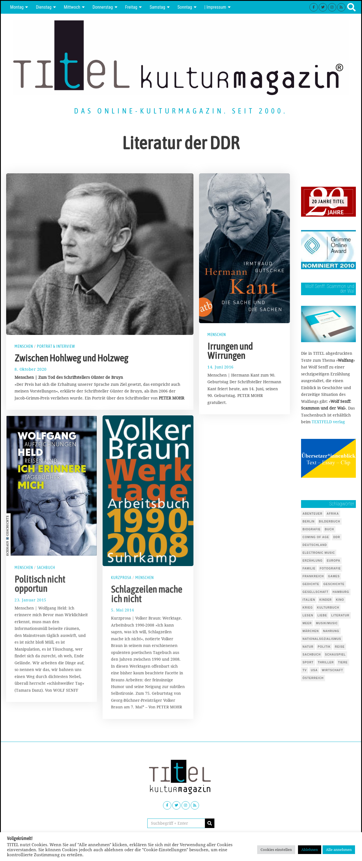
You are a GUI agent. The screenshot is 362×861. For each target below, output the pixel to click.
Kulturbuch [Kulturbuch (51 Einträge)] (328, 607)
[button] (209, 823)
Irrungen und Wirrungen (230, 351)
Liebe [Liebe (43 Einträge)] (322, 615)
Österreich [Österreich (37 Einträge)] (313, 678)
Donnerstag (103, 7)
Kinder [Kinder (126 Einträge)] (325, 599)
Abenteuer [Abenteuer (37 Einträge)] (312, 513)
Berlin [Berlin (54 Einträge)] (308, 521)
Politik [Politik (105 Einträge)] (324, 646)
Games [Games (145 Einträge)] (334, 576)
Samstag (157, 7)
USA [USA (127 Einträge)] (314, 670)
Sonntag (185, 7)
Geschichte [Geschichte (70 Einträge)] (334, 584)
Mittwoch (72, 7)
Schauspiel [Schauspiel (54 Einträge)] (335, 654)
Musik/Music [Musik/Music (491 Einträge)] (327, 623)
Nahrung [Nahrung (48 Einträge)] (331, 631)
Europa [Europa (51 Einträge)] (333, 560)
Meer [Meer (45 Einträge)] (307, 623)
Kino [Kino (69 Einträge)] (340, 599)
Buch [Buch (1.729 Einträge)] (329, 529)
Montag (16, 7)
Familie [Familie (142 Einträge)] (308, 568)
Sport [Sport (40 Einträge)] (307, 662)
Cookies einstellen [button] (276, 849)
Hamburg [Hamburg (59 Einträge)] (341, 591)
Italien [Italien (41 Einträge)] (308, 599)
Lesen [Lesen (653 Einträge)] (307, 615)
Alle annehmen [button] (339, 849)
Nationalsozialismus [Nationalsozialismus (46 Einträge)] (321, 638)
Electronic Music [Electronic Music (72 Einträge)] (318, 552)
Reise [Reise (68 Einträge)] (340, 646)
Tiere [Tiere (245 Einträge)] (342, 662)
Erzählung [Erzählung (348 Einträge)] (312, 560)
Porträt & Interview (56, 346)
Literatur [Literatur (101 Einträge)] (340, 615)
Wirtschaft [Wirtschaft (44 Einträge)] (332, 670)
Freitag (131, 7)
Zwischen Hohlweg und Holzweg (71, 358)
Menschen (24, 346)
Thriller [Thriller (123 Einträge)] (326, 662)
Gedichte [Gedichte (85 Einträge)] (310, 584)
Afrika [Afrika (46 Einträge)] (333, 513)
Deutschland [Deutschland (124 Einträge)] (314, 545)
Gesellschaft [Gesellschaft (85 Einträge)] (315, 591)
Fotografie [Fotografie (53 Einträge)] (330, 568)
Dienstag (43, 7)
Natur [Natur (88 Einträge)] (307, 646)
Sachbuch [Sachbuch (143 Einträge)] (311, 654)
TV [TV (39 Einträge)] (304, 670)
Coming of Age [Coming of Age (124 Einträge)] (315, 537)
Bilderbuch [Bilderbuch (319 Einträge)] (329, 521)
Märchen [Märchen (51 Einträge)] (310, 631)
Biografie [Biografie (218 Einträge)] (311, 529)
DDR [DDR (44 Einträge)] (336, 537)
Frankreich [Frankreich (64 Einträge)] (313, 576)
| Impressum (215, 7)
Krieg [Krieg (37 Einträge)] (307, 607)
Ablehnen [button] (309, 849)
